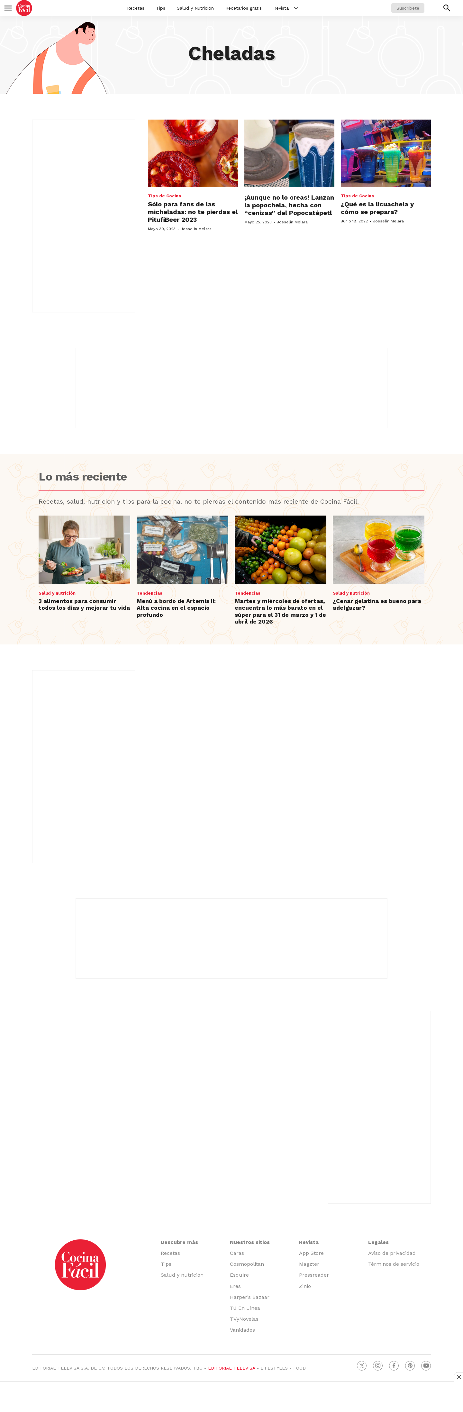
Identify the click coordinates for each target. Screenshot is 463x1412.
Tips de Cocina (164, 195)
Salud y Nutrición (195, 8)
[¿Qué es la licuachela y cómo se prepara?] (386, 153)
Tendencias (149, 593)
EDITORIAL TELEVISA (231, 1368)
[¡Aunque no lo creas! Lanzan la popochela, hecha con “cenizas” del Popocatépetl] (289, 153)
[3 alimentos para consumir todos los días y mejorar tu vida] (84, 550)
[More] (296, 8)
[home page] (24, 8)
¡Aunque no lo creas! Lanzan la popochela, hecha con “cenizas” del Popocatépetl (289, 205)
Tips (160, 8)
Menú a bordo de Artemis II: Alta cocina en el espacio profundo (176, 608)
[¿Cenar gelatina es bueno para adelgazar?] (378, 550)
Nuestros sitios (250, 1242)
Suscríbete (407, 8)
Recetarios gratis (243, 8)
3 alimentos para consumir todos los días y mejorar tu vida (84, 604)
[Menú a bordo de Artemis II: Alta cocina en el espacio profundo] (182, 550)
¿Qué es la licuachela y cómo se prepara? (377, 208)
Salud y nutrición (57, 593)
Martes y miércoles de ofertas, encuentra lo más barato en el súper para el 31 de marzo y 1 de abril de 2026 (280, 611)
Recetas (135, 8)
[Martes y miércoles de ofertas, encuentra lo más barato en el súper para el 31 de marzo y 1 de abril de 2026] (280, 550)
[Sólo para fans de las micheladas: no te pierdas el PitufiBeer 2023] (193, 153)
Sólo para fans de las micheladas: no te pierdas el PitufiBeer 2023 (193, 211)
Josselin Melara (196, 229)
